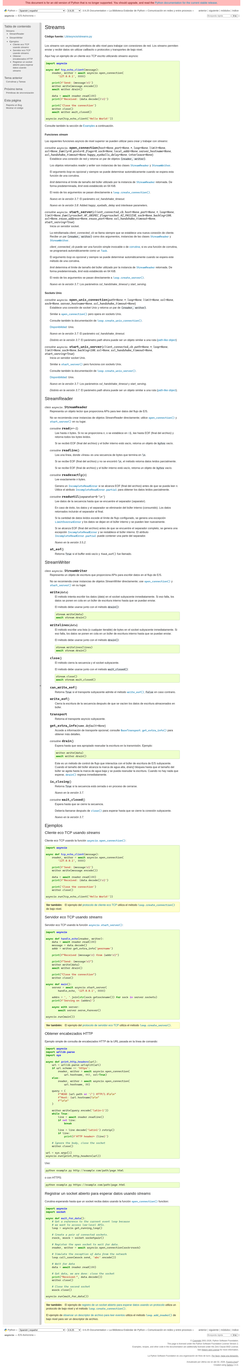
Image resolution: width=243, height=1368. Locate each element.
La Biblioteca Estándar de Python (127, 10)
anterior (203, 10)
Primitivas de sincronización (20, 93)
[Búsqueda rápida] (219, 15)
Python (11, 10)
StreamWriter (16, 37)
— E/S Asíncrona (19, 15)
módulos (225, 10)
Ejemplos (14, 41)
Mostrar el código (14, 108)
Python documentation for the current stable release (186, 2)
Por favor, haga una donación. (225, 1356)
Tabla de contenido (17, 26)
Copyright (196, 1341)
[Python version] (74, 10)
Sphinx (230, 1365)
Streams (10, 31)
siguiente (214, 10)
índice (235, 10)
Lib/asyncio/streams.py (78, 36)
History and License (210, 1350)
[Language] (42, 10)
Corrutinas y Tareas (15, 81)
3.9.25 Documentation (94, 10)
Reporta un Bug (14, 105)
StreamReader (16, 34)
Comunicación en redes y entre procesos (169, 10)
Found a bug (231, 1362)
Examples (89, 125)
